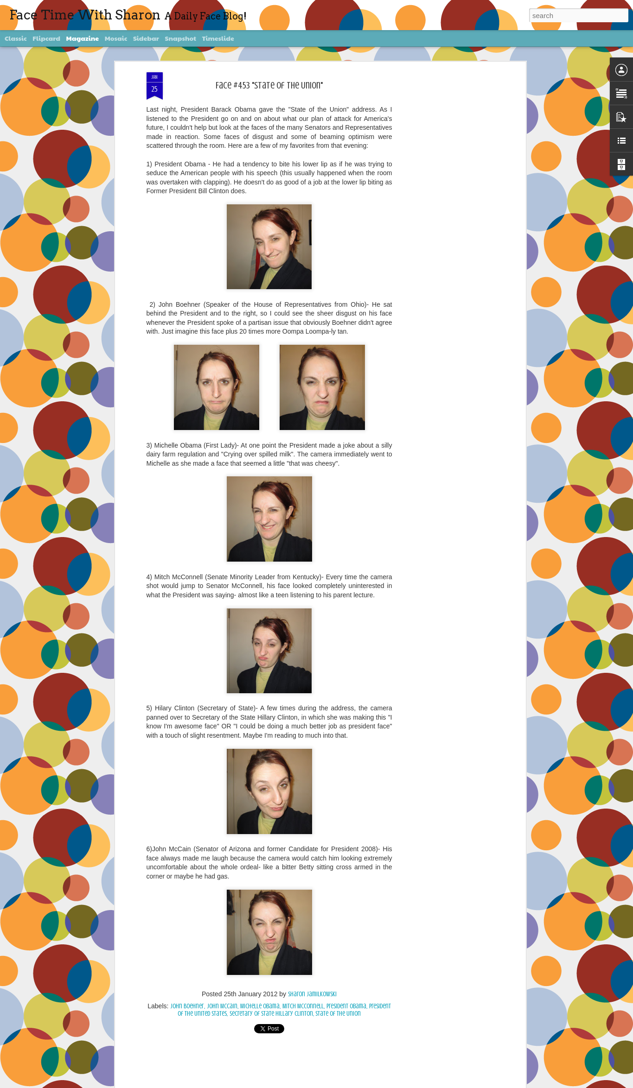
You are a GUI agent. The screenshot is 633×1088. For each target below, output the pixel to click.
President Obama (346, 1006)
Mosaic (116, 38)
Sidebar (146, 38)
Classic (16, 38)
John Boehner (187, 1006)
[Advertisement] (443, 218)
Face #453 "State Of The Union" (269, 85)
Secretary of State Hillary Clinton (271, 1013)
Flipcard (46, 38)
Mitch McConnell (303, 1006)
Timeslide (218, 38)
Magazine (82, 38)
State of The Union (338, 1013)
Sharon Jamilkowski (312, 994)
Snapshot (180, 38)
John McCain (222, 1006)
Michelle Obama (260, 1006)
